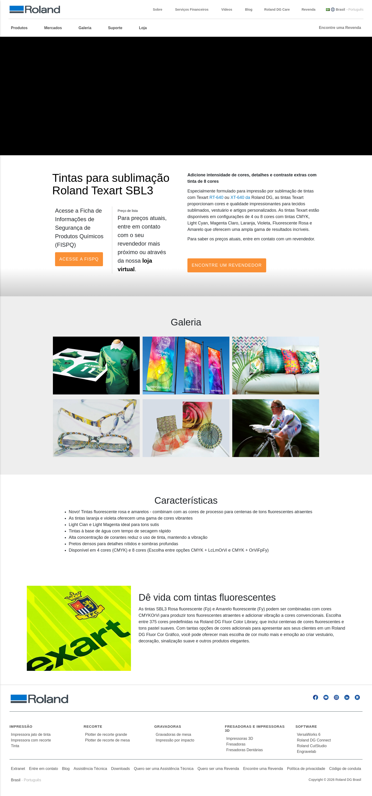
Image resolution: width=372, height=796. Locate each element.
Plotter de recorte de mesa (107, 740)
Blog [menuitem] (248, 9)
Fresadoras (236, 744)
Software (306, 726)
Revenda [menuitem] (311, 9)
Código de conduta (345, 769)
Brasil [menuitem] (340, 9)
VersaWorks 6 (308, 734)
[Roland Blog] (357, 697)
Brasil (15, 780)
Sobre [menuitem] (160, 9)
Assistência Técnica (90, 769)
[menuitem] (22, 28)
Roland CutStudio (311, 746)
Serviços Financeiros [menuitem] (194, 9)
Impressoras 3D (239, 739)
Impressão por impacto (175, 740)
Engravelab (306, 752)
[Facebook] (315, 697)
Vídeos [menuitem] (229, 9)
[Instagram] (336, 697)
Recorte (93, 726)
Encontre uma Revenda (263, 769)
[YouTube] (326, 697)
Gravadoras (167, 726)
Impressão (21, 726)
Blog (66, 769)
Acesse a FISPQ (79, 259)
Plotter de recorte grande (106, 734)
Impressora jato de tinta (31, 734)
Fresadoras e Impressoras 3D (255, 728)
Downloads (120, 769)
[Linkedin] (347, 697)
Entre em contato (43, 769)
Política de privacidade (306, 769)
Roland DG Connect (314, 740)
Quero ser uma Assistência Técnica (163, 769)
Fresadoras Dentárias (244, 750)
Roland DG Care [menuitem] (277, 9)
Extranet (18, 769)
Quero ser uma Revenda (218, 769)
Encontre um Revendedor (227, 265)
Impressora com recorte (31, 740)
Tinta (15, 746)
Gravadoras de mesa (173, 734)
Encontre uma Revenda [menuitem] (340, 28)
